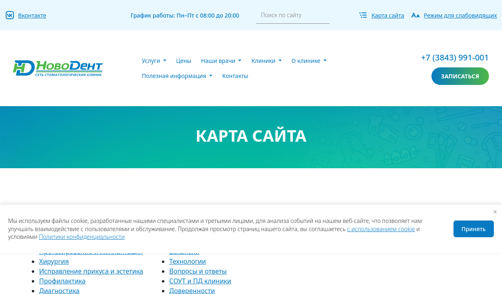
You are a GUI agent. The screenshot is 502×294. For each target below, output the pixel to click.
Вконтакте (32, 15)
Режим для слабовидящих (460, 15)
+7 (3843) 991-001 (455, 57)
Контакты (235, 76)
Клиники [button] (264, 61)
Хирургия (54, 261)
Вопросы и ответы (198, 271)
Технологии (187, 261)
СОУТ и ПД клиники (200, 280)
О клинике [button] (307, 61)
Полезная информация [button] (175, 76)
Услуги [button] (152, 61)
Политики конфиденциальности (81, 237)
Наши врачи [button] (219, 61)
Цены (183, 61)
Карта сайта (388, 15)
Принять (474, 229)
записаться (460, 76)
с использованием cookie (381, 229)
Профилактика (62, 280)
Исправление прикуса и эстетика (91, 271)
